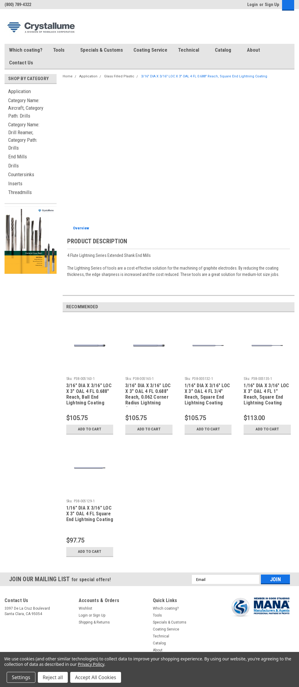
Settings (21, 677)
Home (68, 76)
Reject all (53, 677)
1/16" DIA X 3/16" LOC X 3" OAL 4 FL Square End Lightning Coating (89, 513)
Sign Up (272, 4)
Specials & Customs (101, 50)
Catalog (225, 50)
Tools (61, 50)
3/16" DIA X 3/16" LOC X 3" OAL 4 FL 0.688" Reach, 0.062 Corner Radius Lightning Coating (148, 395)
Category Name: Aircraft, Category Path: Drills (25, 108)
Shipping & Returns (94, 622)
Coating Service (150, 50)
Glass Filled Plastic (119, 76)
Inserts (15, 183)
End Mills (17, 157)
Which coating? (25, 50)
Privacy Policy (91, 664)
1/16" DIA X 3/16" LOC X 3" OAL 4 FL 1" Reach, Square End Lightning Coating (266, 394)
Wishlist (85, 608)
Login (252, 4)
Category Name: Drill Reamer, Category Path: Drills (23, 136)
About (256, 50)
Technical (191, 50)
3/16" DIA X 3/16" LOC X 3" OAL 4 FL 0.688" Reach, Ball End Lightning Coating (89, 394)
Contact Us (21, 63)
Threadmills (20, 192)
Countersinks (21, 174)
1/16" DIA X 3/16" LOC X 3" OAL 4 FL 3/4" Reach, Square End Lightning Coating (207, 394)
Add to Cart (90, 429)
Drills (13, 166)
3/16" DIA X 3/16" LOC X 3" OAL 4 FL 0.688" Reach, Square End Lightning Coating (204, 76)
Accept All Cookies (95, 677)
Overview (81, 228)
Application (19, 91)
